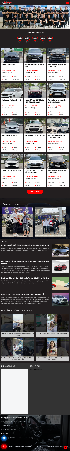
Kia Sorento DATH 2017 (9, 135)
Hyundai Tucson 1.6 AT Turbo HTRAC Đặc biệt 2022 (34, 101)
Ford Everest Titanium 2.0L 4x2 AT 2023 (57, 172)
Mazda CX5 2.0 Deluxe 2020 (11, 171)
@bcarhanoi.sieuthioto (36, 369)
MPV (50, 42)
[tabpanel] (35, 17)
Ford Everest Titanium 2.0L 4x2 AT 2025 (57, 66)
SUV (27, 42)
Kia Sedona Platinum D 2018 (11, 100)
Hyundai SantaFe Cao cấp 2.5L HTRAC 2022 (34, 172)
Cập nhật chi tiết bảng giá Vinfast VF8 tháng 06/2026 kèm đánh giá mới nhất (25, 262)
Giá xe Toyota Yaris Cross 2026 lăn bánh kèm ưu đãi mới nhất (22, 294)
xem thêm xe (35, 192)
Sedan (20, 42)
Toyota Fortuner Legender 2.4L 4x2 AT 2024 (57, 101)
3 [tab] (38, 27)
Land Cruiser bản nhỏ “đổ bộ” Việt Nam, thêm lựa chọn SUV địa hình (25, 245)
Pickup (43, 42)
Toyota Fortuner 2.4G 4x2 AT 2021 (34, 66)
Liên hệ (31, 438)
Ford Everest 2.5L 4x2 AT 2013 (35, 135)
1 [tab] (32, 27)
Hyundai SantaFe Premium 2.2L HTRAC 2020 (57, 136)
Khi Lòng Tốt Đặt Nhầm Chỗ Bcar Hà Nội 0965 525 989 (52, 333)
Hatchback (35, 42)
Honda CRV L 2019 (8, 65)
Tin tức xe (22, 438)
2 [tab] (35, 27)
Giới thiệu (13, 438)
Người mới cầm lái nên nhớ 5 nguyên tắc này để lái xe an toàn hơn (25, 278)
